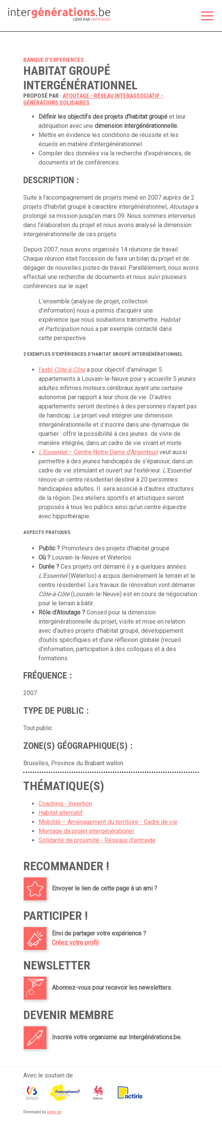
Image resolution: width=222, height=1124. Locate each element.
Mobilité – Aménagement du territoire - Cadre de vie (108, 822)
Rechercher (188, 16)
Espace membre (172, 16)
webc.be (54, 1112)
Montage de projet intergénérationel (86, 831)
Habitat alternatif (61, 812)
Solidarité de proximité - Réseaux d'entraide (97, 840)
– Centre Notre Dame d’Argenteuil (98, 452)
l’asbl (62, 369)
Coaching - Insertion (65, 803)
